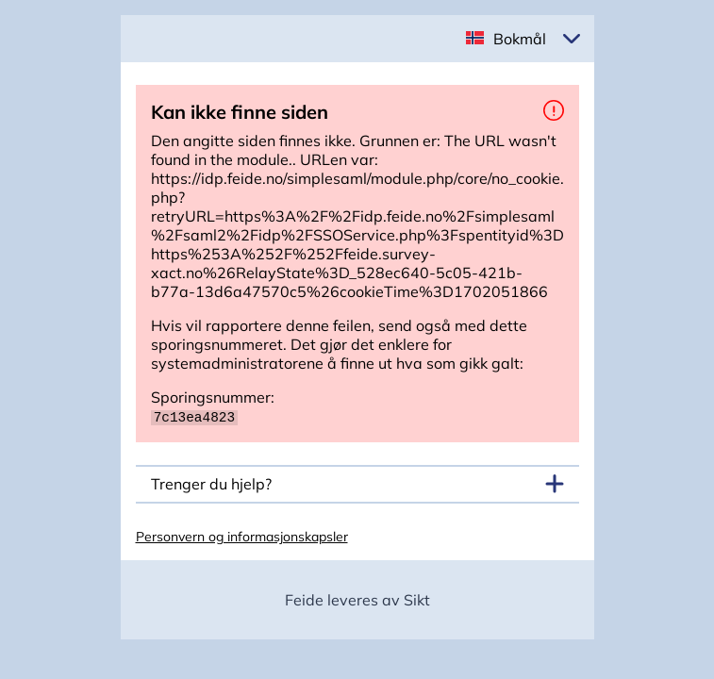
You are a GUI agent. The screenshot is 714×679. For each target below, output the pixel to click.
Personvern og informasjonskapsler (242, 535)
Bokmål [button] (519, 38)
